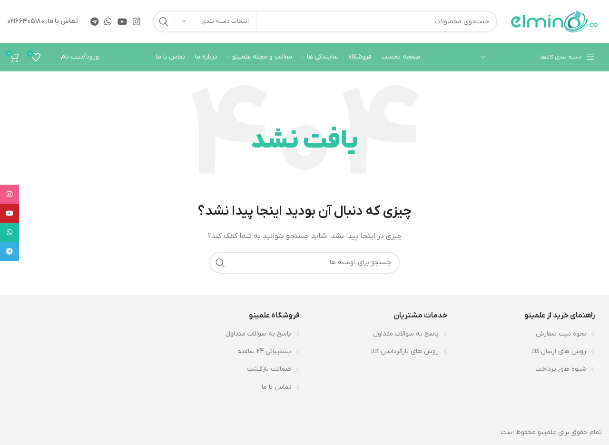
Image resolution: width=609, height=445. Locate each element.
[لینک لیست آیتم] (526, 334)
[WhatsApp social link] (108, 21)
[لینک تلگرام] (94, 21)
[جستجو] (325, 21)
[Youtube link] (122, 21)
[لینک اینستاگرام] (136, 21)
